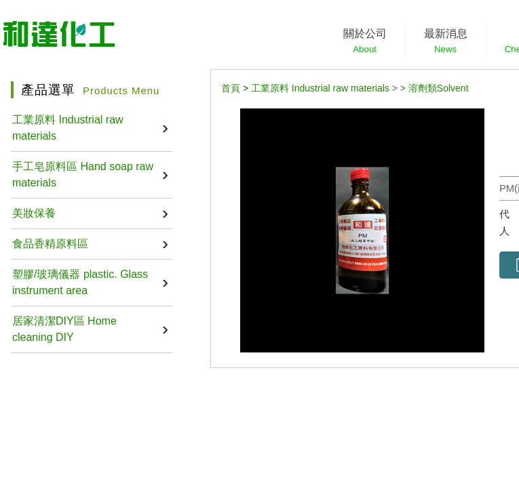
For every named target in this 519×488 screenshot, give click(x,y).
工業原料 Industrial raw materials (67, 128)
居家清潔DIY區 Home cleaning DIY (64, 329)
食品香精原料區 (50, 243)
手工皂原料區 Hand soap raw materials (82, 174)
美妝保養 (34, 213)
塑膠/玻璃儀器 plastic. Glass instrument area (80, 282)
